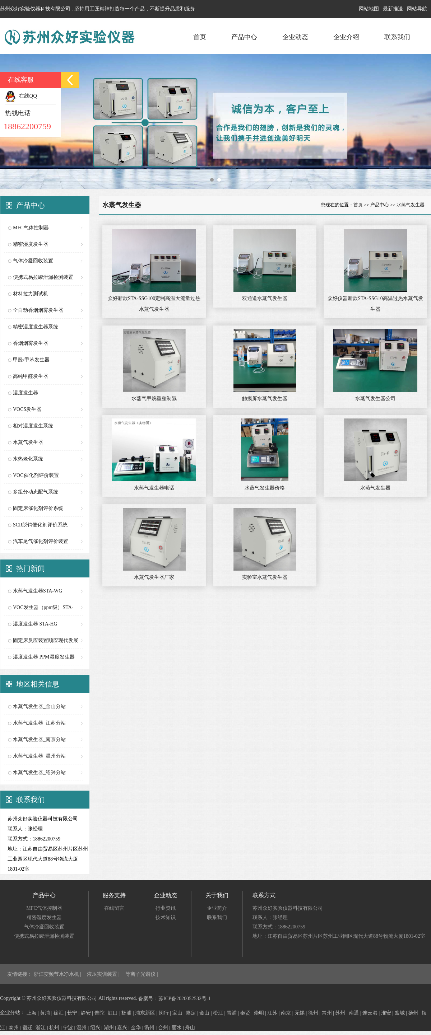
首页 (199, 37)
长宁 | (74, 1013)
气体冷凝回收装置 (33, 260)
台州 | (165, 1027)
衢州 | (151, 1027)
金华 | (137, 1027)
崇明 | (261, 1013)
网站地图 (369, 8)
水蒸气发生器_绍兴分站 (39, 772)
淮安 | (388, 1013)
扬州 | (415, 1013)
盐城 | (401, 1013)
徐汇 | (60, 1013)
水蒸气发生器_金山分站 (39, 706)
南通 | (355, 1013)
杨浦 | (128, 1013)
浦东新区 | (147, 1013)
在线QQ (21, 96)
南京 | (288, 1013)
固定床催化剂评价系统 (38, 508)
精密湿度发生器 (30, 244)
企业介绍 (346, 37)
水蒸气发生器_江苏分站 (39, 723)
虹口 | (114, 1013)
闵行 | (165, 1013)
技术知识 (166, 917)
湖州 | (110, 1027)
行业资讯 (166, 908)
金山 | (206, 1013)
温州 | (83, 1027)
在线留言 (114, 908)
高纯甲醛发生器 (30, 376)
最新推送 (393, 8)
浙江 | (42, 1027)
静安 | (87, 1013)
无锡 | (301, 1013)
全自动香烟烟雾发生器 (38, 310)
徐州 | (315, 1013)
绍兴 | (97, 1027)
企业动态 (295, 37)
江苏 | (274, 1013)
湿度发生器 (25, 392)
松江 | (220, 1013)
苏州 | (342, 1013)
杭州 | (56, 1027)
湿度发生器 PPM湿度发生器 (44, 657)
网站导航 (417, 8)
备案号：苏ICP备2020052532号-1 (174, 998)
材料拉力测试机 (30, 293)
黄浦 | (47, 1013)
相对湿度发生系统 (33, 425)
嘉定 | (192, 1013)
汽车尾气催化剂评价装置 (40, 541)
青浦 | (233, 1013)
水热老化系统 (28, 459)
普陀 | (101, 1013)
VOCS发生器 (27, 409)
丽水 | (178, 1027)
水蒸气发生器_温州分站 (39, 756)
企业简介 (217, 908)
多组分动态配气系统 (35, 492)
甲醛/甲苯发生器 (31, 359)
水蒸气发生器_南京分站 (39, 739)
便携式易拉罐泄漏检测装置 (43, 277)
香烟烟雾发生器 (30, 343)
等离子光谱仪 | (141, 974)
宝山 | (179, 1013)
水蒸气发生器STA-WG (37, 591)
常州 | (328, 1013)
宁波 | (70, 1027)
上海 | (33, 1013)
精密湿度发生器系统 (35, 326)
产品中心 (244, 37)
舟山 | (191, 1027)
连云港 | (371, 1013)
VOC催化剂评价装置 (36, 475)
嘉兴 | (124, 1027)
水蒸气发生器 (28, 442)
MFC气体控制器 (31, 227)
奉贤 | (247, 1013)
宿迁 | (29, 1027)
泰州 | (15, 1027)
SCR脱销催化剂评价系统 (40, 525)
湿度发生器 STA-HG (35, 624)
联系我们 (397, 37)
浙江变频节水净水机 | (58, 974)
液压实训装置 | (104, 974)
